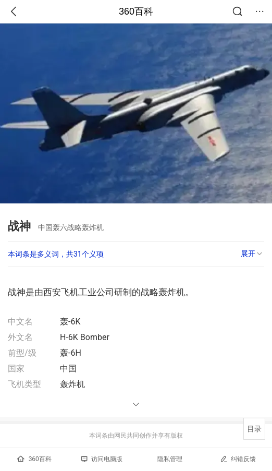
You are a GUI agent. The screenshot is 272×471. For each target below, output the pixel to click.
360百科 (136, 11)
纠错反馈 (238, 459)
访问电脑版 (101, 459)
